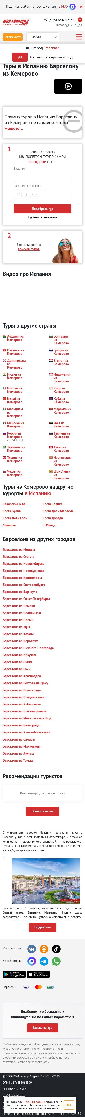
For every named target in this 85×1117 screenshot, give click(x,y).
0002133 (75, 1113)
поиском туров (29, 249)
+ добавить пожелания (42, 217)
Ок (69, 1104)
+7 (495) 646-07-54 (59, 19)
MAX (64, 6)
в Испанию (38, 493)
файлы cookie (35, 1102)
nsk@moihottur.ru (14, 1095)
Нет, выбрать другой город (51, 57)
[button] (68, 86)
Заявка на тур (12, 37)
